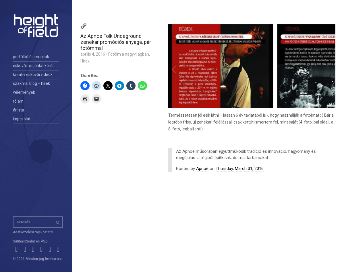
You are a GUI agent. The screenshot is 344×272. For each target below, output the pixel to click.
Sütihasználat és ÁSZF (31, 241)
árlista (18, 110)
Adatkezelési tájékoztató (33, 232)
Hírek (85, 61)
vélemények (24, 92)
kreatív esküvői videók (33, 74)
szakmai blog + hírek (31, 83)
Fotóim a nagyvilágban (128, 54)
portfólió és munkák (31, 56)
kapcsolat (21, 119)
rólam (18, 101)
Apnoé (202, 168)
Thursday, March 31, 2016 (240, 168)
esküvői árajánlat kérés (34, 65)
